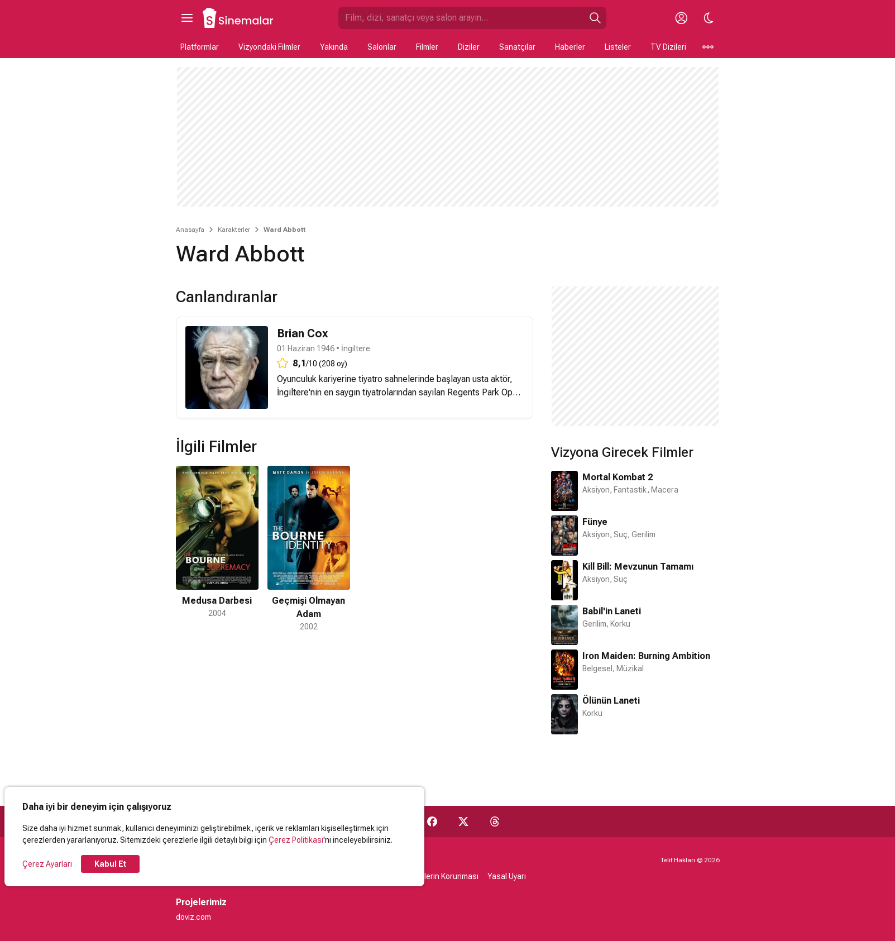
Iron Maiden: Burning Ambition (646, 656)
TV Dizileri (668, 46)
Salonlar (381, 46)
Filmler (427, 46)
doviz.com (193, 917)
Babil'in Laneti (611, 611)
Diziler (469, 46)
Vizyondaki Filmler (269, 46)
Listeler (618, 46)
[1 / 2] (217, 549)
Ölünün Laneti (611, 700)
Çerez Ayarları (47, 863)
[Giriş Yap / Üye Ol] (682, 18)
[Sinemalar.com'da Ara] (461, 18)
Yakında (334, 46)
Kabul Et (110, 863)
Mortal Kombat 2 (617, 477)
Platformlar (199, 46)
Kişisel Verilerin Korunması (432, 876)
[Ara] (595, 18)
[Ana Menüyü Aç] (187, 18)
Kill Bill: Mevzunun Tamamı (637, 566)
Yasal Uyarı (506, 876)
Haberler (570, 46)
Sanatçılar (517, 46)
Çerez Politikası (296, 839)
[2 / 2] (308, 549)
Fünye (594, 522)
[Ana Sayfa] (238, 18)
